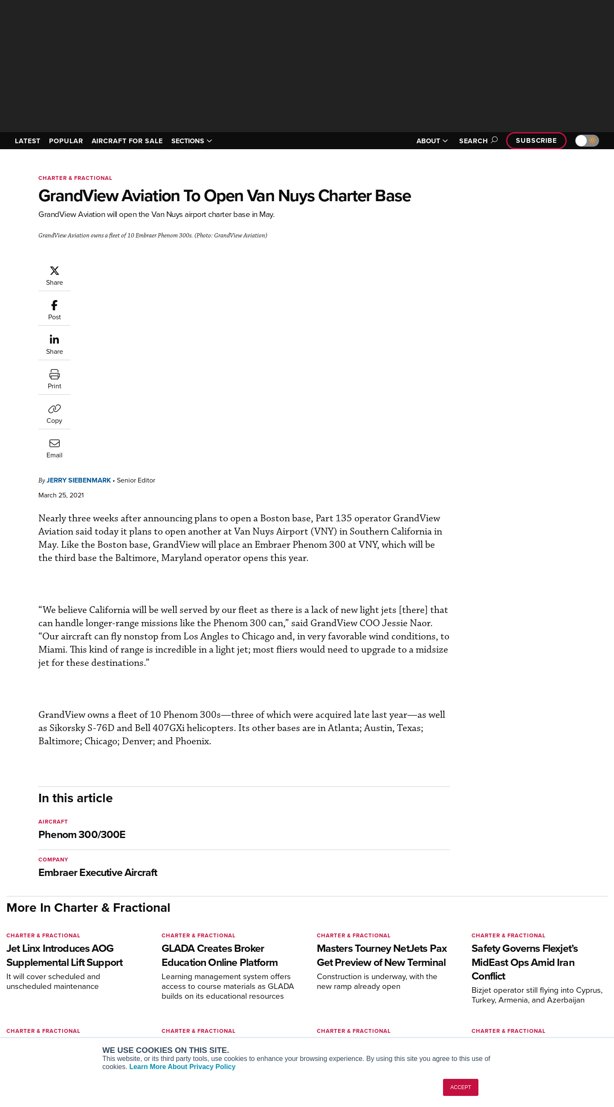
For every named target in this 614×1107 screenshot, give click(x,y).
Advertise (519, 1018)
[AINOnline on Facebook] (9, 959)
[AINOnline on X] (42, 959)
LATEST (28, 141)
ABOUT (432, 141)
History (510, 995)
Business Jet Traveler (154, 1006)
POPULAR (66, 141)
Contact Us (516, 1006)
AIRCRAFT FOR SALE (127, 141)
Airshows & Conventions (407, 1029)
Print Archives (393, 972)
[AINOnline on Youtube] (25, 959)
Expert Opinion (394, 983)
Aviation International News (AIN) (171, 983)
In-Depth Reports (397, 995)
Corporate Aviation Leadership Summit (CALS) (173, 1033)
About (509, 972)
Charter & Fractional (75, 178)
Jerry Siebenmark (130, 269)
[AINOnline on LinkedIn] (59, 959)
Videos (383, 1006)
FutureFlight (137, 1018)
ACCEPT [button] (460, 1087)
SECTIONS (191, 141)
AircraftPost (141, 995)
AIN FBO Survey (147, 972)
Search (477, 140)
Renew (256, 995)
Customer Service (271, 983)
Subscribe (536, 140)
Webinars (386, 1018)
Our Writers (517, 983)
